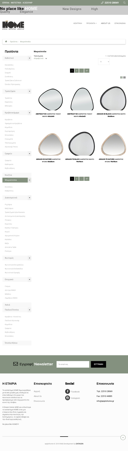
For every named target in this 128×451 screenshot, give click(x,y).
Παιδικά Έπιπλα (12, 310)
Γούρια (7, 286)
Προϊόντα (13, 42)
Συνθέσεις (9, 77)
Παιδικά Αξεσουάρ (12, 321)
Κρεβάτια (8, 120)
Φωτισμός (9, 258)
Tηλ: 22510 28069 (104, 391)
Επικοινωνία (39, 401)
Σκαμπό (8, 73)
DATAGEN (79, 444)
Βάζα (7, 243)
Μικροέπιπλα (25, 42)
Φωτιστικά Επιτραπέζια (14, 265)
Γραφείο (8, 153)
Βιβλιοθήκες (10, 168)
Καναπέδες (9, 65)
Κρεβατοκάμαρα (12, 113)
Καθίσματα (9, 164)
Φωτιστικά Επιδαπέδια (14, 269)
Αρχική (37, 391)
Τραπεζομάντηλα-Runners (15, 212)
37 (87, 71)
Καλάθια (8, 239)
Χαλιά (7, 305)
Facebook (75, 392)
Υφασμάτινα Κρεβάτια (13, 123)
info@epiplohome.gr (105, 401)
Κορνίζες (8, 224)
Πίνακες (8, 220)
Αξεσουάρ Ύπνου (11, 147)
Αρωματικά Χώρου (12, 236)
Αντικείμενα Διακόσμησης (15, 216)
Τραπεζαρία (10, 91)
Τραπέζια (8, 98)
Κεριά (7, 232)
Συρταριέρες (10, 131)
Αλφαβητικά (38, 58)
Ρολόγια (8, 251)
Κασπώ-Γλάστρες (11, 228)
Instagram (75, 398)
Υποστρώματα (10, 143)
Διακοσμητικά (11, 197)
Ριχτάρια (8, 204)
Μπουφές (8, 106)
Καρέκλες (9, 102)
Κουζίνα (8, 175)
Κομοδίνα (8, 127)
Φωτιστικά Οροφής (12, 273)
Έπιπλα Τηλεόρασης (12, 84)
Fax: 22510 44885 (104, 396)
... (81, 71)
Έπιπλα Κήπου (11, 343)
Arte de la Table (10, 247)
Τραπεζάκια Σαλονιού (13, 80)
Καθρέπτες (9, 191)
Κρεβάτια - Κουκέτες (13, 317)
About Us (38, 396)
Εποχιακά (9, 279)
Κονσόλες (9, 187)
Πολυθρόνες (10, 69)
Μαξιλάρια (9, 208)
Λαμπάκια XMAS (11, 298)
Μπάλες (8, 294)
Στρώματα (9, 139)
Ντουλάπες (9, 135)
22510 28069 (112, 2)
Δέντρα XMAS (10, 290)
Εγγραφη (98, 364)
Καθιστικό (9, 58)
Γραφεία (8, 160)
